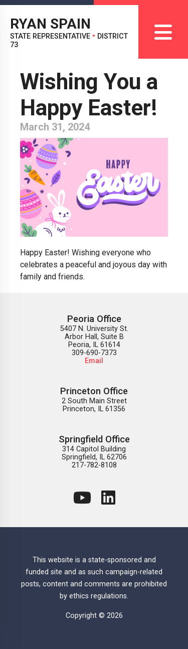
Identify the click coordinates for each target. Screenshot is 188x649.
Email (94, 361)
